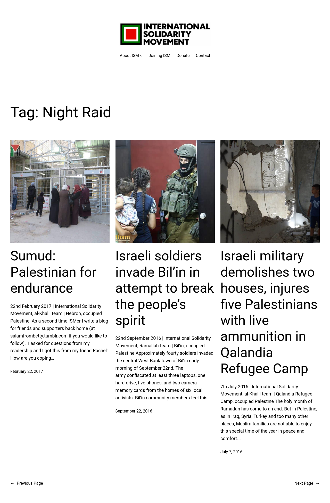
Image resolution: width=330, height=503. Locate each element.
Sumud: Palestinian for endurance (53, 272)
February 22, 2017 (26, 371)
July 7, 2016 (231, 451)
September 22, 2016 (134, 411)
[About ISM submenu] (131, 55)
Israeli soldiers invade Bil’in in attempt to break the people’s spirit (165, 288)
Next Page (307, 483)
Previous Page (26, 483)
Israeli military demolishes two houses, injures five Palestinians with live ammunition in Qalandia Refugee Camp (269, 312)
